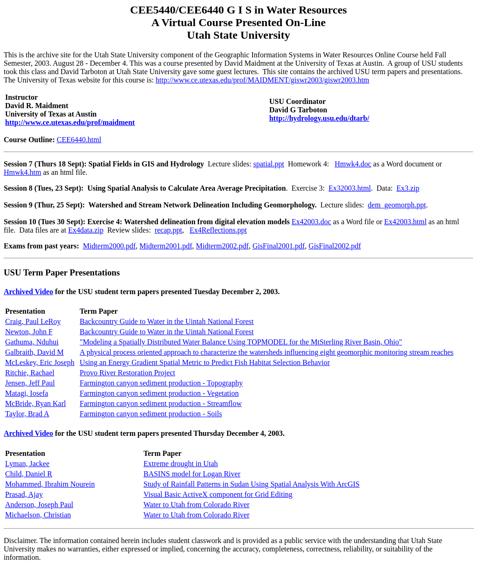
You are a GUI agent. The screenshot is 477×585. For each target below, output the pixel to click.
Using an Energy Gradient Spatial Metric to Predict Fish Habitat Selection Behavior (205, 362)
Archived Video (28, 292)
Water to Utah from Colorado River (196, 505)
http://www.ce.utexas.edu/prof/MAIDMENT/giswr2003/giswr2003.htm (262, 80)
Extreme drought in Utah (180, 464)
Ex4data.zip (85, 230)
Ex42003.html (405, 222)
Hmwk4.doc (352, 164)
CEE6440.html (79, 140)
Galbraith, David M (34, 352)
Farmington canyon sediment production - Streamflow (161, 403)
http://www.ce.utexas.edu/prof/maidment (70, 122)
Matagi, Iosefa (26, 393)
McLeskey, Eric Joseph (40, 362)
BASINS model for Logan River (191, 474)
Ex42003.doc (311, 222)
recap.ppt (168, 230)
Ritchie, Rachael (30, 373)
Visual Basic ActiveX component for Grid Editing (218, 494)
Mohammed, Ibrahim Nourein (50, 484)
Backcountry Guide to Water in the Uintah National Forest (166, 321)
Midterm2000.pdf (109, 246)
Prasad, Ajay (24, 494)
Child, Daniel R (28, 474)
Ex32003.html (349, 188)
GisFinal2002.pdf (334, 246)
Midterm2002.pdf (222, 246)
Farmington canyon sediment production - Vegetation (159, 393)
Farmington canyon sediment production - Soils (151, 414)
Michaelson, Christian (38, 515)
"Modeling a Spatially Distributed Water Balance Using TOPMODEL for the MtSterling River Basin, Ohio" (241, 342)
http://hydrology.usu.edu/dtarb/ (319, 118)
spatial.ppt (268, 164)
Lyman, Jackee (27, 464)
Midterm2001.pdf (165, 246)
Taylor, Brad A (27, 414)
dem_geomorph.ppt (397, 205)
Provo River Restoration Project (127, 373)
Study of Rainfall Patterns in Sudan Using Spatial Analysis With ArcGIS (251, 484)
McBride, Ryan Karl (35, 403)
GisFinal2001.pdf (278, 246)
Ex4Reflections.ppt (218, 230)
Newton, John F (29, 332)
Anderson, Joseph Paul (39, 505)
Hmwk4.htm (22, 172)
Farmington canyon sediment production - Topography (161, 383)
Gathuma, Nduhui (32, 342)
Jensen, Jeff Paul (30, 383)
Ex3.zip (407, 188)
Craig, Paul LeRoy (33, 321)
